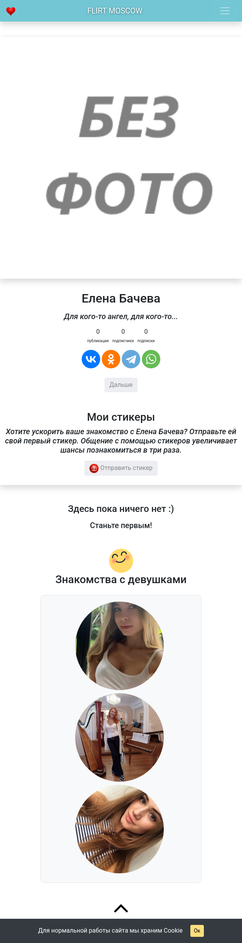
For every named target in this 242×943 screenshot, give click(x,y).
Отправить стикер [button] (121, 468)
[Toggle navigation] (225, 10)
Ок (197, 931)
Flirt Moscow (115, 10)
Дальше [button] (121, 384)
